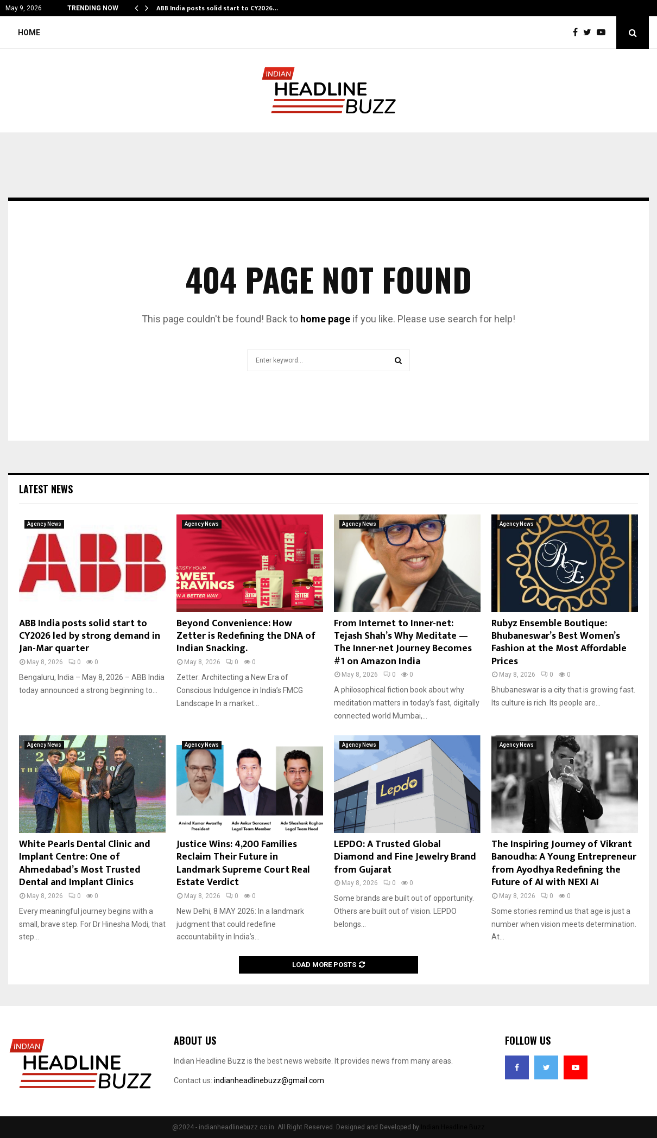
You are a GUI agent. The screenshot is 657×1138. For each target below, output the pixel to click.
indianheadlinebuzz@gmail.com (269, 1080)
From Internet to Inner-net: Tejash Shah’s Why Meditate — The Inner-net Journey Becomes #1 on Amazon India (403, 642)
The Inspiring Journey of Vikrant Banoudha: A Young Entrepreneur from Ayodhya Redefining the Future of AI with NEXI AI (563, 863)
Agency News (44, 524)
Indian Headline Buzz (453, 1127)
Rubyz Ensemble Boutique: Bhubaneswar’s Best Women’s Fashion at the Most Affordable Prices (559, 642)
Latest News (46, 489)
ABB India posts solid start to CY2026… (217, 8)
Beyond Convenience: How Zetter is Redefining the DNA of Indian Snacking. (245, 636)
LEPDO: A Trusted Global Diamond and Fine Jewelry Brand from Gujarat (405, 857)
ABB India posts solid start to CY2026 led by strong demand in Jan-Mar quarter (89, 636)
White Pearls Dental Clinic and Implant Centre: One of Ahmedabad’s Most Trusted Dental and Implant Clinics (84, 863)
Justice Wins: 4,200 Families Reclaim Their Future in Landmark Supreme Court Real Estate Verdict (243, 863)
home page (325, 319)
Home (29, 32)
